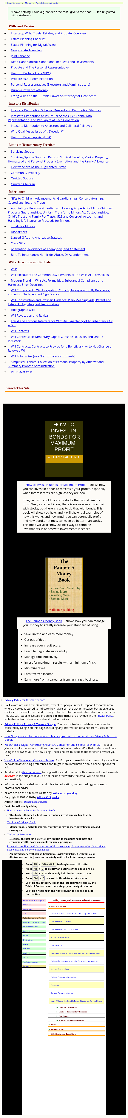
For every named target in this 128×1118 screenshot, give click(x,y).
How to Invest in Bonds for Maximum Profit (56, 485)
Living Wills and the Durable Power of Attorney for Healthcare (53, 96)
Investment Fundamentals (34, 922)
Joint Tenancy (20, 56)
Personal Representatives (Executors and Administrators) (50, 84)
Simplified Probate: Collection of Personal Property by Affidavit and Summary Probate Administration (56, 364)
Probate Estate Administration (32, 79)
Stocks (26, 957)
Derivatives (28, 940)
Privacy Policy (105, 715)
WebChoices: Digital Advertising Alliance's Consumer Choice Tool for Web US (52, 744)
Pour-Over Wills (21, 372)
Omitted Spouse (22, 178)
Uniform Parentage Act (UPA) (31, 137)
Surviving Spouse (22, 151)
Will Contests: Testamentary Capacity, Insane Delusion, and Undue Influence (55, 339)
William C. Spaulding (65, 792)
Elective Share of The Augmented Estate (38, 167)
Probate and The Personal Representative (40, 67)
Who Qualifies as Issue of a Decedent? (37, 131)
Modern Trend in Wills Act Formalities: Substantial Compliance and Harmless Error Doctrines (55, 282)
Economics (27, 966)
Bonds (26, 935)
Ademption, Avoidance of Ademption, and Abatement (48, 249)
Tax (24, 913)
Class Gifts (18, 243)
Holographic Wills (23, 310)
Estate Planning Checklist (28, 39)
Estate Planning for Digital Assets (33, 45)
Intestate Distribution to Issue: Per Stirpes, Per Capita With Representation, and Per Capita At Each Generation (50, 118)
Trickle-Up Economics (19, 834)
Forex (25, 944)
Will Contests (20, 331)
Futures (26, 948)
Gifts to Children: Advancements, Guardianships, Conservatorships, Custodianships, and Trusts (56, 200)
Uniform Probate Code (60, 969)
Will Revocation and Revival (30, 315)
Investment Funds (30, 927)
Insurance (27, 905)
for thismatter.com (24, 700)
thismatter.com (31, 772)
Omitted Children (23, 184)
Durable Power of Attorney (29, 90)
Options (26, 953)
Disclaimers (19, 232)
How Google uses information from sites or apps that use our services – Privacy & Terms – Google (60, 737)
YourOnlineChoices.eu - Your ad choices (29, 760)
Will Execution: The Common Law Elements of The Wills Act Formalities (60, 275)
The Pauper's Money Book (44, 621)
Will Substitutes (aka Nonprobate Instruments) (43, 356)
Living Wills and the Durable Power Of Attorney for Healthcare (76, 1001)
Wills (14, 269)
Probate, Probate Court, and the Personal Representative (74, 961)
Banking (26, 931)
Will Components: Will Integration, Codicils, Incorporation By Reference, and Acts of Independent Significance (59, 292)
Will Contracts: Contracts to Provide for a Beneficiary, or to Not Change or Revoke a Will (60, 348)
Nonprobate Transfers (26, 50)
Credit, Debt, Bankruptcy (33, 900)
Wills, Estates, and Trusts (33, 918)
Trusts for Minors (23, 226)
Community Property (25, 173)
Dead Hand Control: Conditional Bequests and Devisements (52, 62)
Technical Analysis (30, 962)
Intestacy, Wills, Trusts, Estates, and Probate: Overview (48, 33)
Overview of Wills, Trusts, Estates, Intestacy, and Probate (74, 913)
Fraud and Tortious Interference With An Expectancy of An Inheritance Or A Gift (60, 323)
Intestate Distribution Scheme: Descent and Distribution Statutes (56, 110)
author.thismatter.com (35, 801)
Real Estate (28, 909)
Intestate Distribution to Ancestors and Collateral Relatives (51, 126)
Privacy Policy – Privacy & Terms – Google (30, 724)
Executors (55, 985)
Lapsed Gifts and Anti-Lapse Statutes (36, 237)
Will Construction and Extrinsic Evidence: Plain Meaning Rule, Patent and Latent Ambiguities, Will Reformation (59, 302)
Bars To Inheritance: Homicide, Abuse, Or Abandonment (50, 255)
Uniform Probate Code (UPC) (31, 73)
